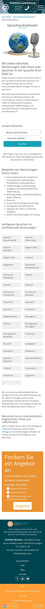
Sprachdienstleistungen (24, 17)
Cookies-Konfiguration (22, 600)
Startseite (6, 17)
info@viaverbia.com (22, 553)
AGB (22, 586)
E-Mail (4, 429)
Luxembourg (12, 606)
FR (35, 606)
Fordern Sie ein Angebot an (20, 463)
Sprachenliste (22, 561)
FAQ (22, 565)
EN (41, 606)
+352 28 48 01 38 (30, 550)
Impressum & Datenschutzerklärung (22, 591)
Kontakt (22, 574)
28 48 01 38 (25, 546)
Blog (22, 569)
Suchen (22, 143)
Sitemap (22, 595)
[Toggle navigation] (40, 7)
